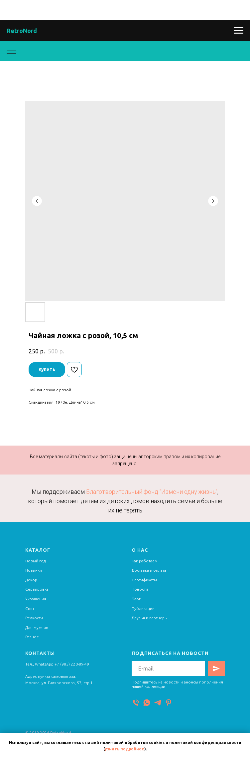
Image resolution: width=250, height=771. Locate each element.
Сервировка (37, 589)
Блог (136, 599)
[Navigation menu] (238, 30)
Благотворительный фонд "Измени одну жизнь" (151, 491)
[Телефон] (136, 702)
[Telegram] (158, 702)
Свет (29, 608)
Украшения (35, 599)
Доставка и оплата (149, 570)
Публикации (143, 608)
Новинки (33, 570)
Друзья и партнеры (150, 618)
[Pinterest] (169, 702)
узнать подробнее (124, 749)
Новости (140, 589)
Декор (31, 580)
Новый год (35, 561)
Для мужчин (36, 627)
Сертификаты (144, 580)
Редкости (34, 618)
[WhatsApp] (147, 702)
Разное (32, 637)
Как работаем (145, 561)
